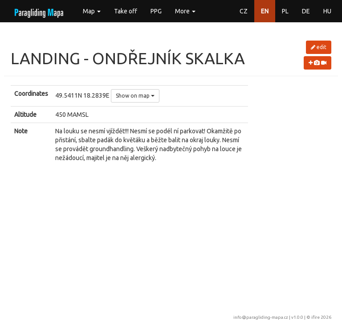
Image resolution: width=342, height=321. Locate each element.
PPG (156, 11)
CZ (244, 11)
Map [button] (92, 11)
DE (306, 11)
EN (265, 11)
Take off (125, 11)
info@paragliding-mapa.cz (260, 317)
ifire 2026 (321, 317)
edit (318, 47)
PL (285, 11)
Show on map (135, 96)
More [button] (185, 11)
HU (327, 11)
